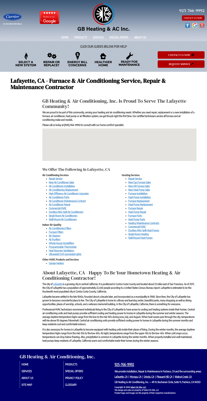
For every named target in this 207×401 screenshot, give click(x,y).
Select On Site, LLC (138, 387)
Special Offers (118, 37)
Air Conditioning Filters (60, 228)
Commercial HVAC (57, 208)
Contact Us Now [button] (193, 18)
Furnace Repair (135, 208)
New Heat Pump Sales (139, 189)
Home (64, 37)
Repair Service (55, 178)
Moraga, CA (135, 376)
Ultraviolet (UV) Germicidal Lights (65, 254)
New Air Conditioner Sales (61, 182)
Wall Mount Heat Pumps (140, 237)
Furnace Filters (56, 232)
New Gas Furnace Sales (139, 182)
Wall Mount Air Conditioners (63, 219)
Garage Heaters (56, 263)
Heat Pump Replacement (140, 204)
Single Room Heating (138, 234)
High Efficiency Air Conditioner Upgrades (69, 193)
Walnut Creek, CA (183, 376)
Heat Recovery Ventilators (61, 250)
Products (80, 37)
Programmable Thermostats (62, 247)
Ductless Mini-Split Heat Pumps (143, 230)
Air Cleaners (54, 235)
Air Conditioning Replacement (63, 189)
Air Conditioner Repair (59, 204)
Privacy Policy (78, 379)
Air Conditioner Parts (59, 197)
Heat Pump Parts (136, 219)
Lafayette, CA (120, 376)
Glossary (75, 386)
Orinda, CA (149, 376)
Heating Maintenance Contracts (143, 223)
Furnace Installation (137, 193)
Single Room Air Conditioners (63, 215)
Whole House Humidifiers (61, 243)
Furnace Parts (135, 215)
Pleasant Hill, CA (164, 376)
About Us (140, 37)
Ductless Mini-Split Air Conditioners (66, 212)
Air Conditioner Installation (62, 186)
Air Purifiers (54, 239)
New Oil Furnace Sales (139, 186)
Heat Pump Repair (137, 212)
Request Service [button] (181, 64)
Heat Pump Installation (139, 197)
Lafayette (57, 284)
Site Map (31, 386)
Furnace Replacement (138, 201)
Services (98, 37)
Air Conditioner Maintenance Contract (67, 201)
